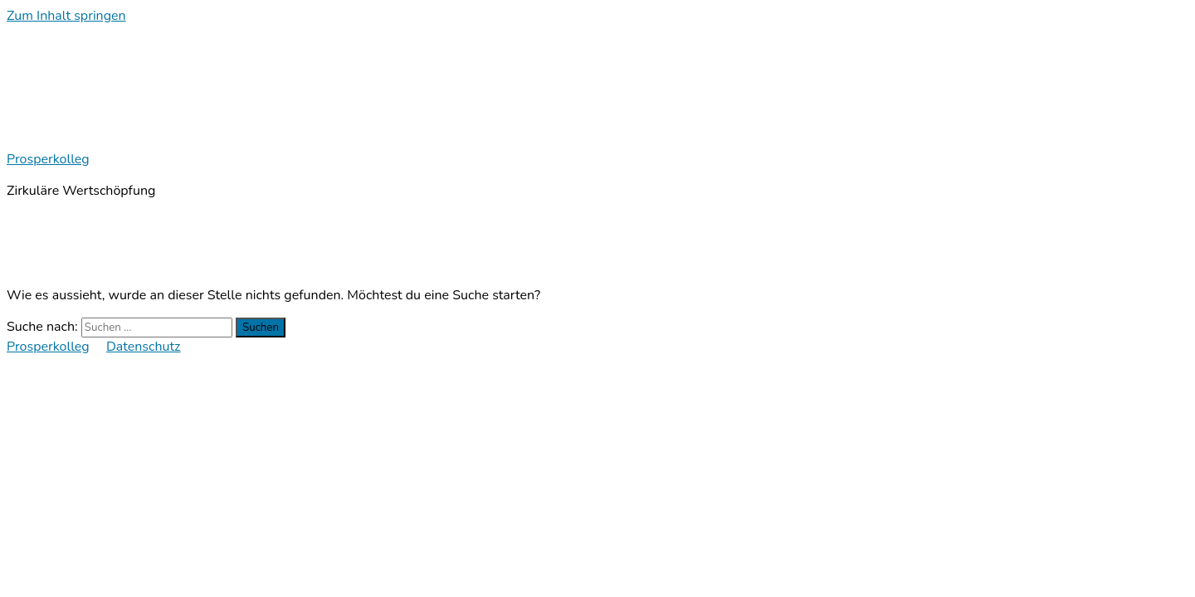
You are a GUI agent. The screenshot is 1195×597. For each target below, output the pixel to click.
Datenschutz (143, 346)
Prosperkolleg (48, 159)
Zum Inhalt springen (66, 16)
